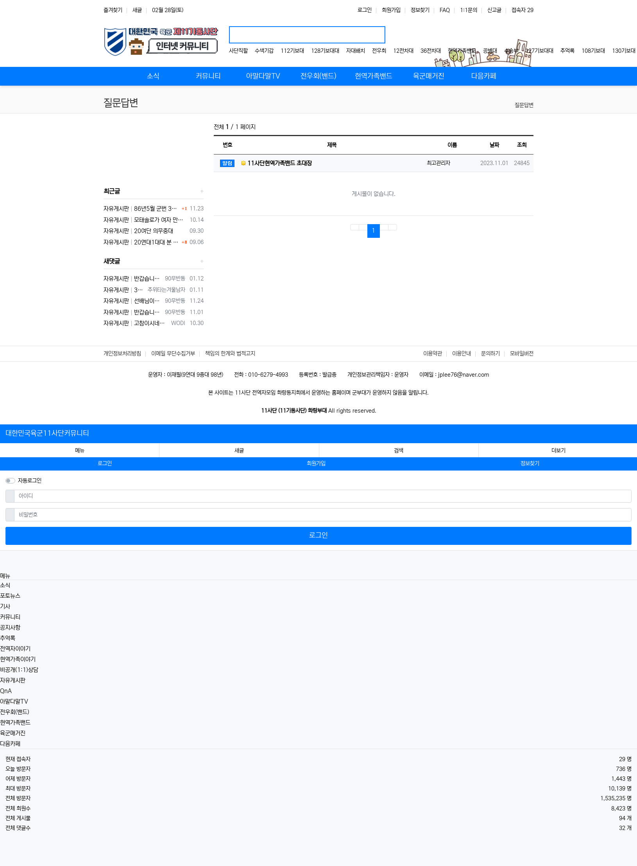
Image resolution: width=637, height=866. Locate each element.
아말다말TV (14, 701)
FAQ (445, 10)
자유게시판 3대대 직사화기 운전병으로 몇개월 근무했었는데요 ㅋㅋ (124, 290)
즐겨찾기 (113, 10)
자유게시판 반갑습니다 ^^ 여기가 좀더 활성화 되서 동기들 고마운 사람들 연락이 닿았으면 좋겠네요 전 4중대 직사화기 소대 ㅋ (133, 312)
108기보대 (593, 51)
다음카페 (10, 743)
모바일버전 (521, 353)
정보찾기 (420, 10)
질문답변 (524, 105)
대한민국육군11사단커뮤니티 (47, 433)
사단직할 (238, 51)
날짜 (494, 145)
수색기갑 (264, 51)
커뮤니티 (10, 617)
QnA (6, 691)
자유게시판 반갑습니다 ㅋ (133, 278)
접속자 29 (522, 10)
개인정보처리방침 (122, 353)
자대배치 (355, 51)
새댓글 (112, 261)
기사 (5, 606)
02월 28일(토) (167, 10)
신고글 (494, 10)
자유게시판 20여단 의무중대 (138, 231)
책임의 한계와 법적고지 (230, 353)
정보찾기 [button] (530, 463)
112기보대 (292, 51)
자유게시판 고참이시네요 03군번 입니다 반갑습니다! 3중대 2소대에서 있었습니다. (136, 323)
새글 (137, 10)
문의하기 (490, 353)
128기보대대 (325, 51)
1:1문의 (468, 10)
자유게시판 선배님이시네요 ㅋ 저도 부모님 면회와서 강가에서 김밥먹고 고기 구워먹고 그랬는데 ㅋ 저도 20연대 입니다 (133, 301)
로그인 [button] (105, 463)
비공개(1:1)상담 (19, 670)
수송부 (511, 51)
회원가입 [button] (316, 463)
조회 (521, 145)
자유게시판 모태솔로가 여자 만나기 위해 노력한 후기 (145, 220)
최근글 (112, 191)
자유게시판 (12, 680)
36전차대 (430, 51)
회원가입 (391, 10)
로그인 (365, 10)
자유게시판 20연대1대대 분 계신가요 (142, 242)
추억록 (567, 51)
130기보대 (623, 51)
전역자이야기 (15, 648)
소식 (5, 585)
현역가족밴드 (462, 51)
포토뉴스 (10, 596)
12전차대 (403, 51)
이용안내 (461, 353)
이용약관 (432, 353)
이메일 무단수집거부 (173, 353)
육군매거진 (12, 733)
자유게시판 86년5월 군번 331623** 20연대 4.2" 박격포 (142, 208)
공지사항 (10, 627)
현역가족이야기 (18, 659)
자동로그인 (29, 481)
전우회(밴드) (14, 712)
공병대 (490, 51)
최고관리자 (438, 163)
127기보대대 (539, 51)
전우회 (379, 51)
